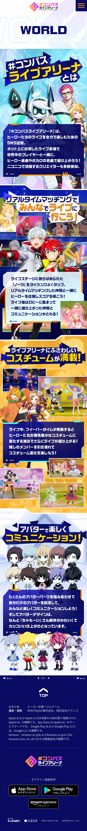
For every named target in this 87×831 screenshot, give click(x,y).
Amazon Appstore (43, 803)
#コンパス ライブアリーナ (43, 6)
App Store (24, 790)
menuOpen (81, 5)
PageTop (43, 692)
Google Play (60, 790)
